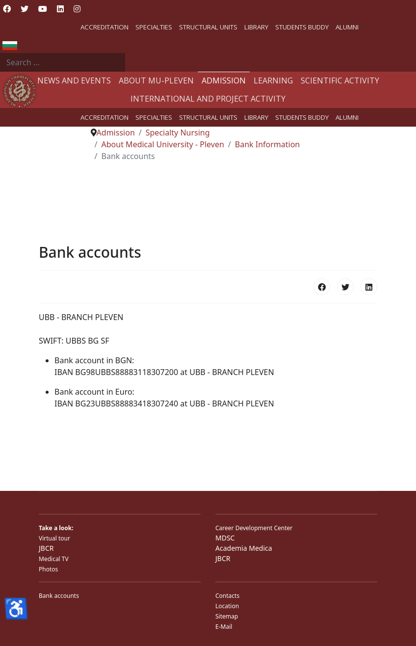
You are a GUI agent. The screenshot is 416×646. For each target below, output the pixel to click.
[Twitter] (24, 8)
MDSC (224, 537)
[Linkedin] (60, 8)
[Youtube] (42, 8)
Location (227, 606)
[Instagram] (77, 8)
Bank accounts (59, 596)
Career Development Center (253, 528)
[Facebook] (7, 8)
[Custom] (94, 8)
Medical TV (54, 559)
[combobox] (62, 62)
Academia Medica (243, 548)
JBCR (46, 548)
